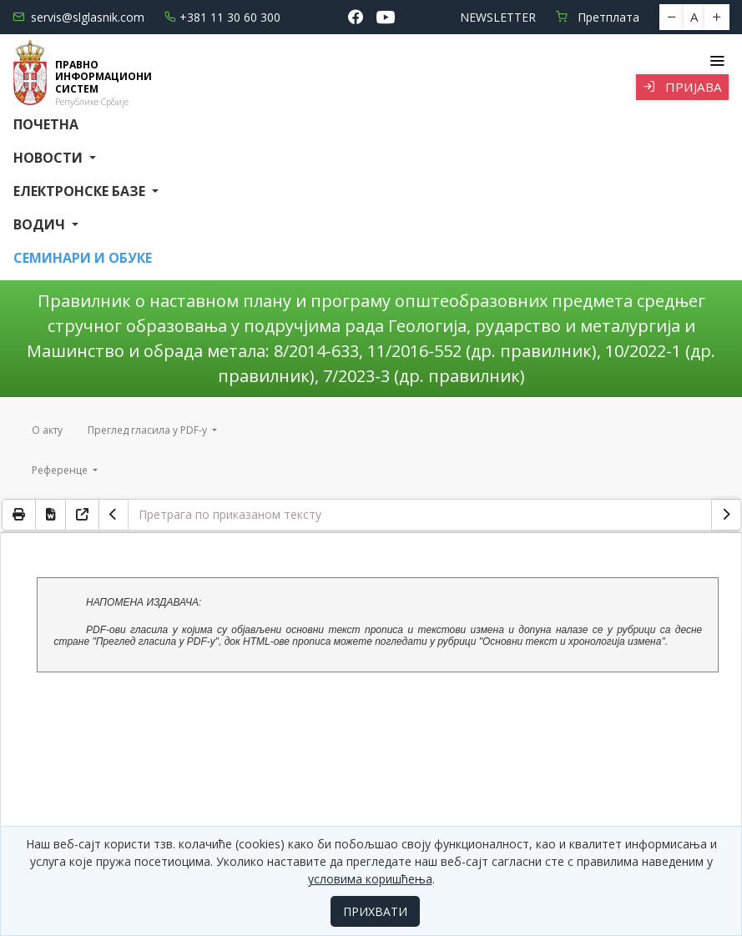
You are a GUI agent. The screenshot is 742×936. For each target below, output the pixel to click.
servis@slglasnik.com (78, 17)
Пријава (682, 86)
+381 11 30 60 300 (222, 17)
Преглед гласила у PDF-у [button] (148, 430)
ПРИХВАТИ (375, 911)
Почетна (45, 124)
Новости (49, 157)
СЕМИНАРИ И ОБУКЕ (82, 258)
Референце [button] (61, 470)
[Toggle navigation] (716, 61)
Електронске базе (81, 191)
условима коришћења (370, 879)
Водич (40, 224)
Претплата (597, 17)
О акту (47, 430)
